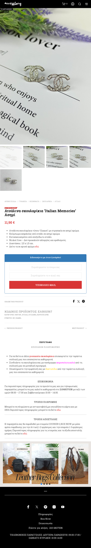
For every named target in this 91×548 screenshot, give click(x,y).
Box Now (45, 518)
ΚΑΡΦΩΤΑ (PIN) (43, 315)
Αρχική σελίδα (10, 201)
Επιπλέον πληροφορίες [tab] (45, 347)
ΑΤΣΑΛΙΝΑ (32, 315)
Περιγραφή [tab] (45, 342)
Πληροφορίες (45, 514)
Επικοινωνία (45, 523)
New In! (18, 315)
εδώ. (37, 246)
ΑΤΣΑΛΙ (57, 201)
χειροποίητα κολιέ (65, 362)
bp (14, 318)
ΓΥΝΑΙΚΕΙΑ (23, 201)
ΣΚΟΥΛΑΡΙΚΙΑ (47, 201)
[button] (64, 3)
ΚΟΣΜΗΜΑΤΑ (34, 201)
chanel (18, 318)
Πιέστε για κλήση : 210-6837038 (46, 527)
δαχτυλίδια (51, 369)
